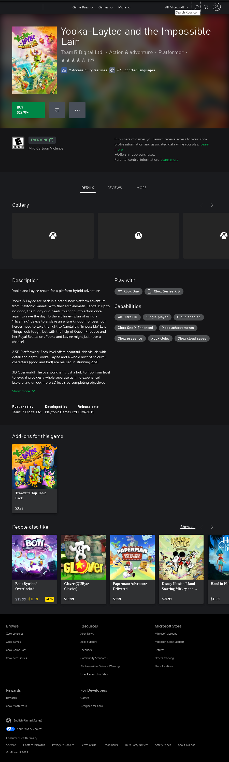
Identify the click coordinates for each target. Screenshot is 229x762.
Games (103, 7)
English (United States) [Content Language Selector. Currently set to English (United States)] (28, 720)
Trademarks (110, 744)
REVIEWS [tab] (115, 187)
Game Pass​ (81, 7)
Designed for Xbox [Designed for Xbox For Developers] (91, 705)
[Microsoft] (23, 7)
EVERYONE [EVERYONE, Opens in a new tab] (42, 140)
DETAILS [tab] (87, 187)
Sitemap (11, 744)
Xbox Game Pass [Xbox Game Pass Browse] (16, 649)
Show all (187, 526)
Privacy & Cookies (63, 744)
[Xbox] (57, 7)
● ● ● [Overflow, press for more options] (77, 110)
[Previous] (201, 205)
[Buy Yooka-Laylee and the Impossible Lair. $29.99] (28, 110)
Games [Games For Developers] (84, 697)
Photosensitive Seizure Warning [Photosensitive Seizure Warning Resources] (100, 666)
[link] (34, 478)
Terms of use (88, 744)
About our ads (186, 744)
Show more (23, 391)
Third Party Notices (136, 744)
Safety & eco (163, 744)
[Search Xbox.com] (196, 6)
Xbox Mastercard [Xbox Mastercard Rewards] (16, 705)
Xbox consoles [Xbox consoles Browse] (14, 633)
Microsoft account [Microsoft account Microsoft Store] (166, 633)
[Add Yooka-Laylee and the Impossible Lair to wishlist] (57, 110)
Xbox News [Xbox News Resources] (87, 633)
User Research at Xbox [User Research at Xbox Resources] (94, 674)
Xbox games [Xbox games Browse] (13, 641)
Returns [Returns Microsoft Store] (159, 649)
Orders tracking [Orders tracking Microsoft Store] (164, 658)
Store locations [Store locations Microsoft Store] (164, 666)
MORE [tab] (141, 187)
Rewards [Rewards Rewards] (11, 697)
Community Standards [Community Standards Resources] (94, 658)
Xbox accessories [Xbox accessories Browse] (16, 658)
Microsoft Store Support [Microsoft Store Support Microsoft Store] (169, 641)
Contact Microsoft (34, 744)
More (122, 7)
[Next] (212, 205)
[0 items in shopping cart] (206, 6)
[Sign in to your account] (217, 7)
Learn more (169, 159)
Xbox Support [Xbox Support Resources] (88, 641)
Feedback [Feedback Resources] (86, 649)
